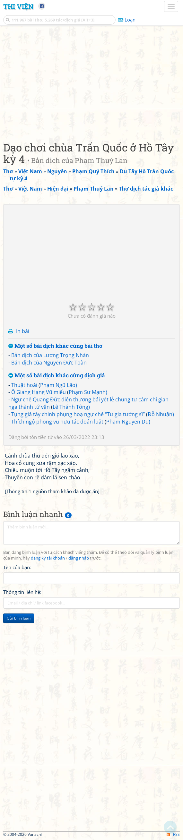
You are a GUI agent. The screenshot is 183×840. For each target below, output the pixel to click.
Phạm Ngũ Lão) (58, 385)
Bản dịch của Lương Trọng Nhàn (50, 355)
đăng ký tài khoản (48, 558)
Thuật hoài (24, 385)
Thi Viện (18, 6)
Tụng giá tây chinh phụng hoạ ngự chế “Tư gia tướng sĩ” (78, 414)
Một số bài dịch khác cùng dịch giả (56, 376)
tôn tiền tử (41, 437)
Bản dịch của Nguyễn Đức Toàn (49, 362)
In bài (22, 331)
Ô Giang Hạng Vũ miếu (38, 392)
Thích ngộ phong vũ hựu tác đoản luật (57, 421)
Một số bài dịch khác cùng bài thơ (55, 346)
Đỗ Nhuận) (161, 414)
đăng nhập (78, 558)
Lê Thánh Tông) (71, 406)
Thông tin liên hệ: (22, 592)
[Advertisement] (91, 82)
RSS (173, 834)
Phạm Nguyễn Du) (128, 421)
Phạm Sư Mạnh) (88, 392)
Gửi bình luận (18, 618)
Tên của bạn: (17, 567)
